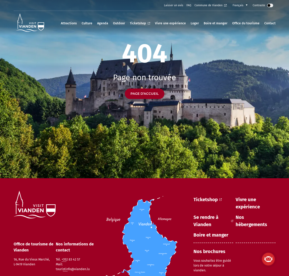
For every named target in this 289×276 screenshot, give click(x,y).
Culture (87, 23)
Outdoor (119, 23)
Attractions (69, 23)
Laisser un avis (173, 5)
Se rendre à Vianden (213, 220)
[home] (30, 23)
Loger (195, 23)
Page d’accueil (144, 94)
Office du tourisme (245, 23)
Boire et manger (215, 23)
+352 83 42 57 (71, 259)
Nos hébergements (251, 220)
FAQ (188, 5)
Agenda (102, 23)
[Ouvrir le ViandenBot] (268, 259)
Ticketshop (140, 23)
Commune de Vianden (210, 5)
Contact (270, 23)
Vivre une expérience (170, 23)
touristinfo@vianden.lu (73, 269)
